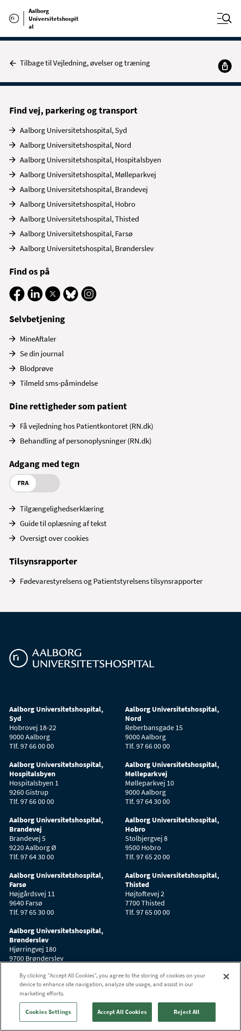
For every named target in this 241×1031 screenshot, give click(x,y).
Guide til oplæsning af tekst (63, 523)
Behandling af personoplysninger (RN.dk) (85, 441)
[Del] (225, 66)
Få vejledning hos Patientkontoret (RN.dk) (86, 426)
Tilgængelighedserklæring (62, 509)
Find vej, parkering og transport (73, 110)
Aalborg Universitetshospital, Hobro (77, 204)
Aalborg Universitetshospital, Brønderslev (87, 248)
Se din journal (42, 353)
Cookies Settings (48, 1012)
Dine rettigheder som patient (68, 406)
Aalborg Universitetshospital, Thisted (79, 219)
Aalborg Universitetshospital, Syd (73, 130)
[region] (120, 996)
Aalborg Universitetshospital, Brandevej (84, 189)
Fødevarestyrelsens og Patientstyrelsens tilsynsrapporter (111, 581)
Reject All (186, 1012)
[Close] (226, 976)
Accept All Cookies (122, 1012)
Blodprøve (36, 368)
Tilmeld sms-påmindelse (59, 383)
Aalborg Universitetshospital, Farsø (76, 233)
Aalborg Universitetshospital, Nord (75, 145)
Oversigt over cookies (54, 538)
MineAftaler (38, 339)
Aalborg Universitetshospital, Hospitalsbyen (90, 160)
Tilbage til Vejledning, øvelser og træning (79, 63)
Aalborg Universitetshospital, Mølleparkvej (88, 174)
